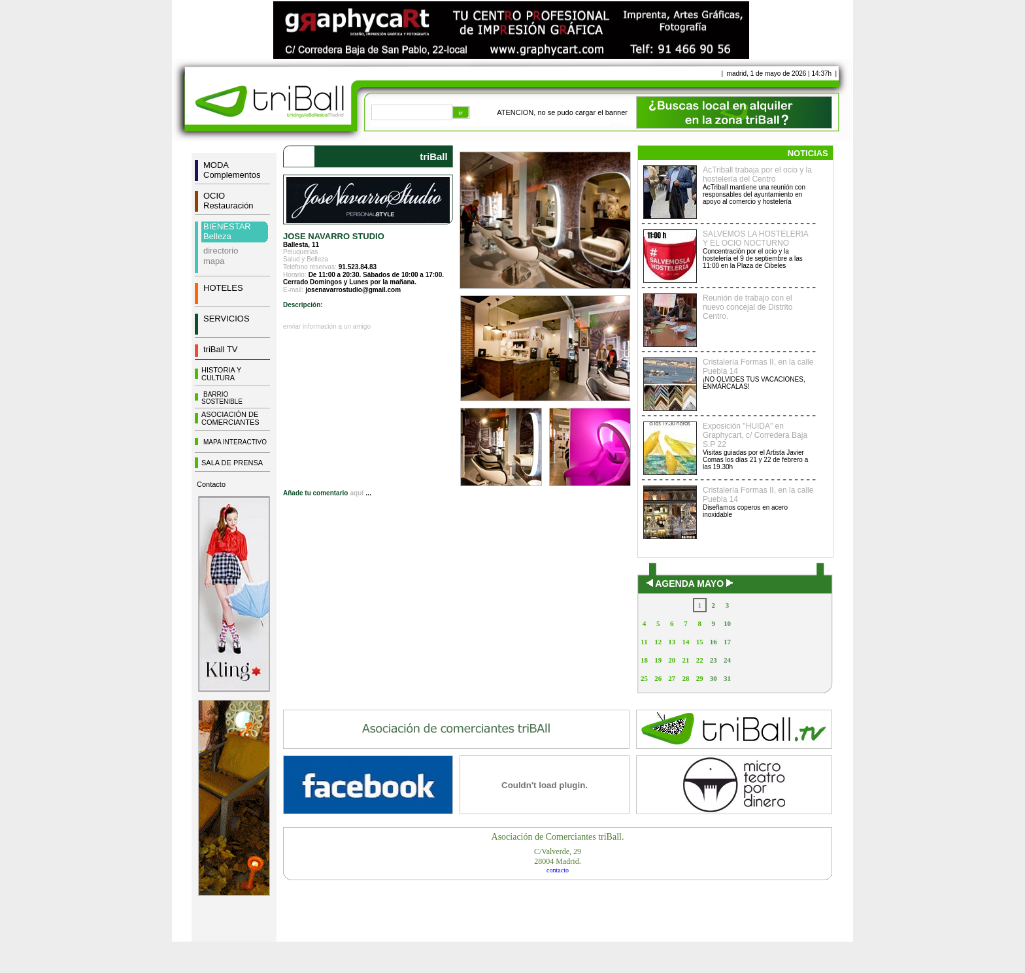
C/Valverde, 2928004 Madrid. (557, 856)
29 (699, 678)
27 (671, 678)
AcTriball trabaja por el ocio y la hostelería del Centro (757, 174)
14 (685, 642)
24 (727, 660)
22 (699, 660)
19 (658, 660)
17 (727, 642)
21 (685, 660)
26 (658, 678)
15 (699, 642)
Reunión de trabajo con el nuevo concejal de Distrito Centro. (747, 307)
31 (727, 678)
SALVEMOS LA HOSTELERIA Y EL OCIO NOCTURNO (755, 238)
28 (685, 678)
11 (644, 642)
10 (727, 623)
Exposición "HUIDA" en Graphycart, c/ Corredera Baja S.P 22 (755, 435)
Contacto (211, 484)
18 (644, 660)
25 (644, 678)
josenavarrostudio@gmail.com (353, 289)
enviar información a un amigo (327, 326)
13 (671, 642)
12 (658, 642)
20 (671, 660)
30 (713, 678)
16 (713, 642)
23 (713, 660)
